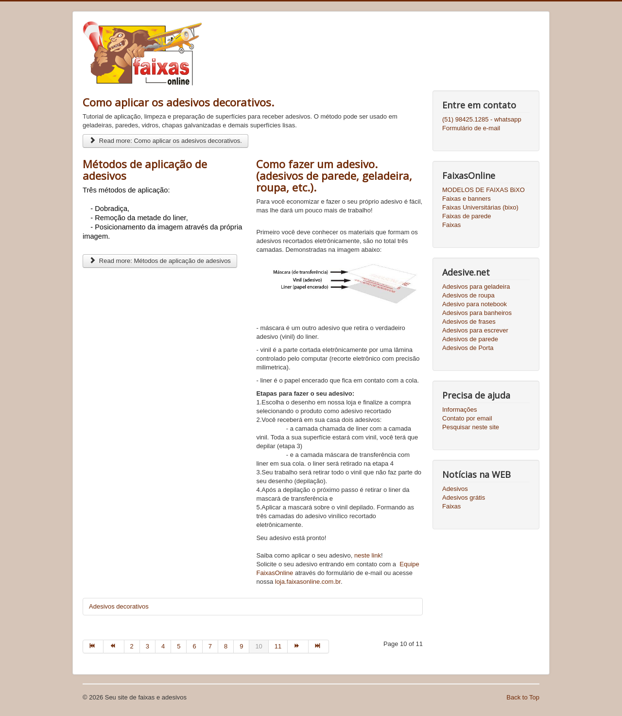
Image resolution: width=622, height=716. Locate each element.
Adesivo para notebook (474, 304)
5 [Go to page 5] (178, 646)
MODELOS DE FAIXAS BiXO (483, 189)
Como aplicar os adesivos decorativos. (178, 102)
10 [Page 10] (258, 646)
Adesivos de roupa (468, 295)
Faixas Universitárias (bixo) (480, 207)
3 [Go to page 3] (147, 646)
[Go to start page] (93, 646)
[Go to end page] (319, 646)
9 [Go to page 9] (241, 646)
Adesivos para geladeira (476, 286)
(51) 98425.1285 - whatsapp (481, 119)
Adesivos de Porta (468, 347)
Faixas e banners (466, 198)
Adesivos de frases (469, 321)
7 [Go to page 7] (210, 646)
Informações (459, 409)
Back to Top (522, 697)
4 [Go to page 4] (163, 646)
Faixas (451, 224)
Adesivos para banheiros (477, 312)
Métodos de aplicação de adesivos (145, 170)
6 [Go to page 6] (194, 646)
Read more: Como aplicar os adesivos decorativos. (165, 140)
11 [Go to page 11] (278, 646)
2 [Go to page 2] (132, 646)
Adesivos (455, 488)
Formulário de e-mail (471, 128)
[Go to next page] (298, 646)
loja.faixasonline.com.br (308, 581)
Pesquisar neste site (470, 427)
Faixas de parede (466, 216)
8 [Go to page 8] (225, 646)
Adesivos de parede (470, 339)
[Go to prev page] (114, 646)
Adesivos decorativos (119, 606)
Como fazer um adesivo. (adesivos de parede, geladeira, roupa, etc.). (334, 175)
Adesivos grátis (463, 497)
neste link (367, 555)
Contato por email (467, 418)
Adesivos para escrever (475, 330)
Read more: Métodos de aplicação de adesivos (160, 260)
